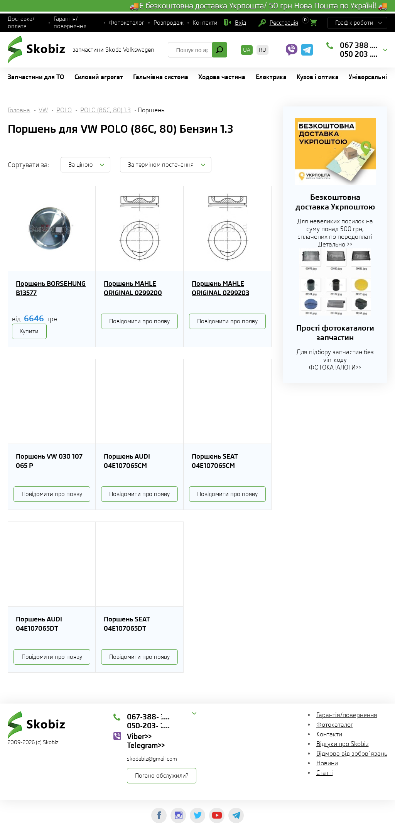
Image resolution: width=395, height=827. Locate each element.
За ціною (81, 164)
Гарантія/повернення (70, 22)
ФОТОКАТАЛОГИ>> (335, 367)
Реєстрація (284, 22)
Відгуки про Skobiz (342, 744)
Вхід (240, 22)
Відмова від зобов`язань (351, 753)
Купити (29, 331)
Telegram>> (146, 745)
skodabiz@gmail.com (152, 759)
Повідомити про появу (139, 321)
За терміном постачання (161, 164)
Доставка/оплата (21, 22)
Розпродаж (169, 22)
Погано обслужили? (161, 775)
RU (262, 50)
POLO (64, 110)
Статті (324, 772)
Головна (19, 110)
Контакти (205, 22)
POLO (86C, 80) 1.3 (105, 110)
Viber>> (139, 736)
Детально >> (335, 244)
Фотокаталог (126, 22)
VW (43, 110)
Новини (327, 763)
